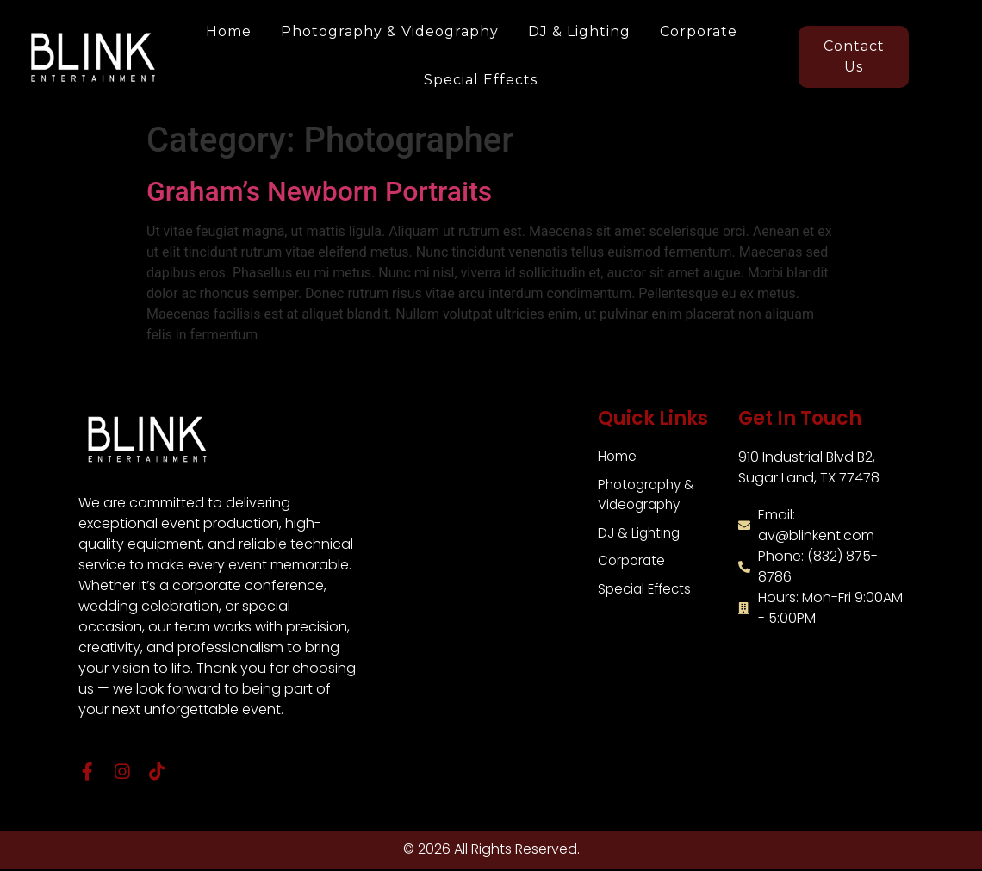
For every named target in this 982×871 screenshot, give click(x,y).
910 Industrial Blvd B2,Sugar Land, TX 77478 (808, 467)
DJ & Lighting (579, 31)
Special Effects (481, 80)
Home (229, 31)
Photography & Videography (390, 31)
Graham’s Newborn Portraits (319, 191)
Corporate (698, 31)
